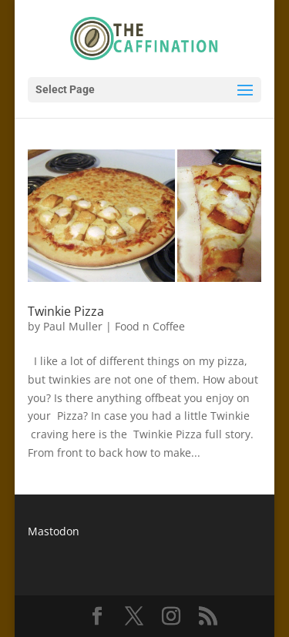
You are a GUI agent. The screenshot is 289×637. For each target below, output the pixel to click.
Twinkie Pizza (66, 311)
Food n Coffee (150, 326)
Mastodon (53, 531)
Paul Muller (72, 326)
